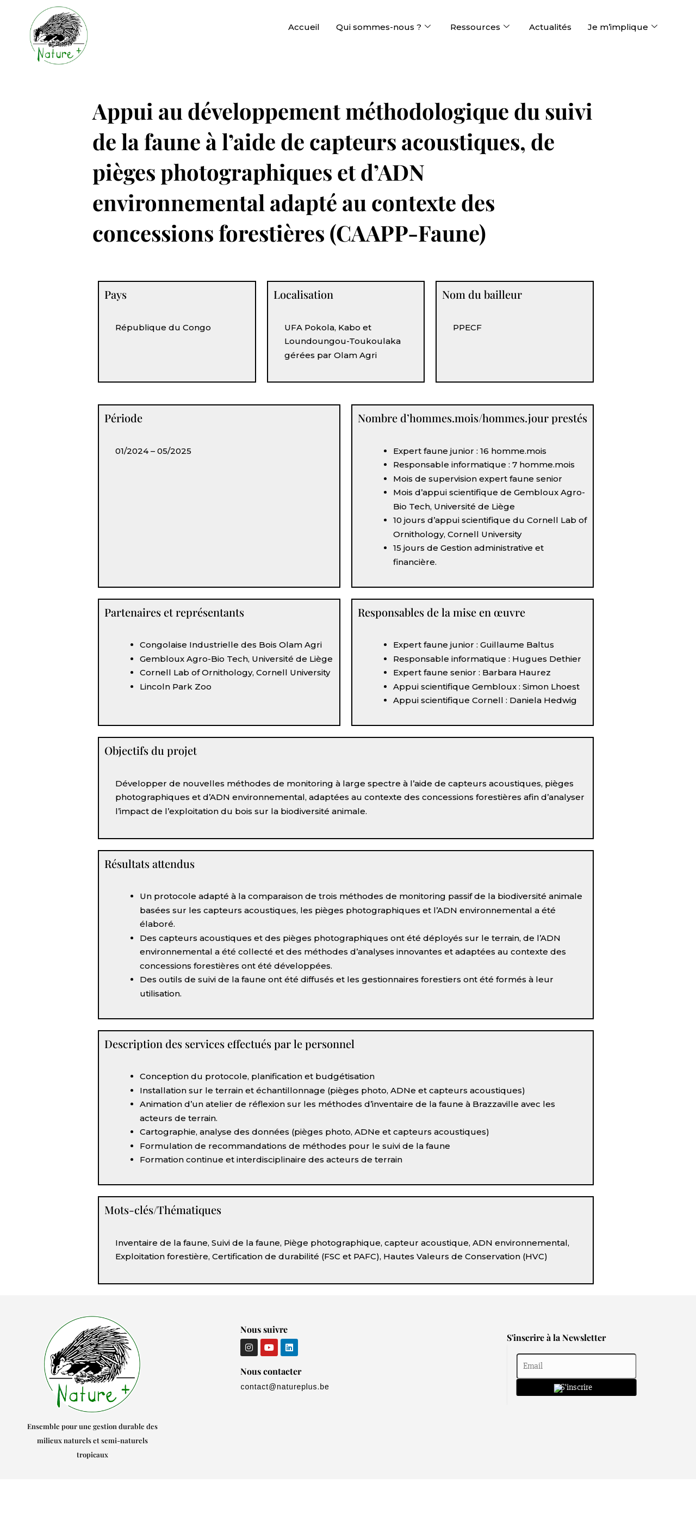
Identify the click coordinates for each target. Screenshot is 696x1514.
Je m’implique (622, 27)
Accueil (304, 27)
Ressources (479, 27)
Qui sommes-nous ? (383, 27)
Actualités (550, 27)
